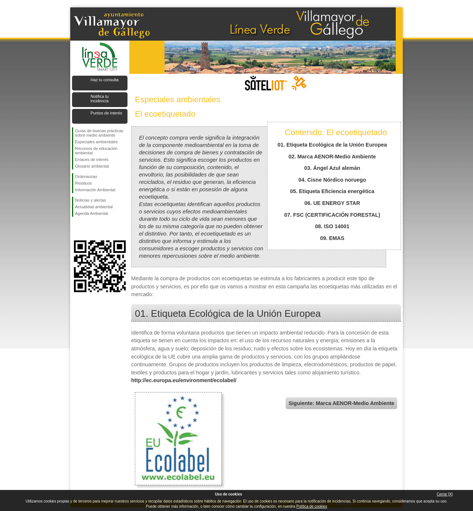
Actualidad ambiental (94, 207)
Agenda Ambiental (91, 213)
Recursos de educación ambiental (96, 150)
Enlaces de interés (92, 159)
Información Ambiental (95, 190)
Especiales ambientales (96, 142)
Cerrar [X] (445, 494)
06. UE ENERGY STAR (332, 203)
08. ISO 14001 (332, 226)
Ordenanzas (86, 176)
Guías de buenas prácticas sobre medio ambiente (99, 132)
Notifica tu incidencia (100, 98)
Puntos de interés (106, 113)
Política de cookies (311, 506)
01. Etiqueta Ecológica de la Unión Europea (332, 145)
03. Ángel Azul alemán (332, 168)
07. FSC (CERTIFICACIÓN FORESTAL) (332, 215)
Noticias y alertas (90, 200)
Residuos (83, 183)
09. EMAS (332, 238)
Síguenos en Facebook (76, 228)
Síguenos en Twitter (88, 228)
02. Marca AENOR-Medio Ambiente (332, 157)
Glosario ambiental (92, 166)
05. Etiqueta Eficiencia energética (332, 191)
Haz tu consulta (105, 80)
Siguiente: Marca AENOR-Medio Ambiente (341, 403)
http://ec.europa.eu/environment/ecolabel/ (183, 380)
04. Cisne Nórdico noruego (332, 180)
